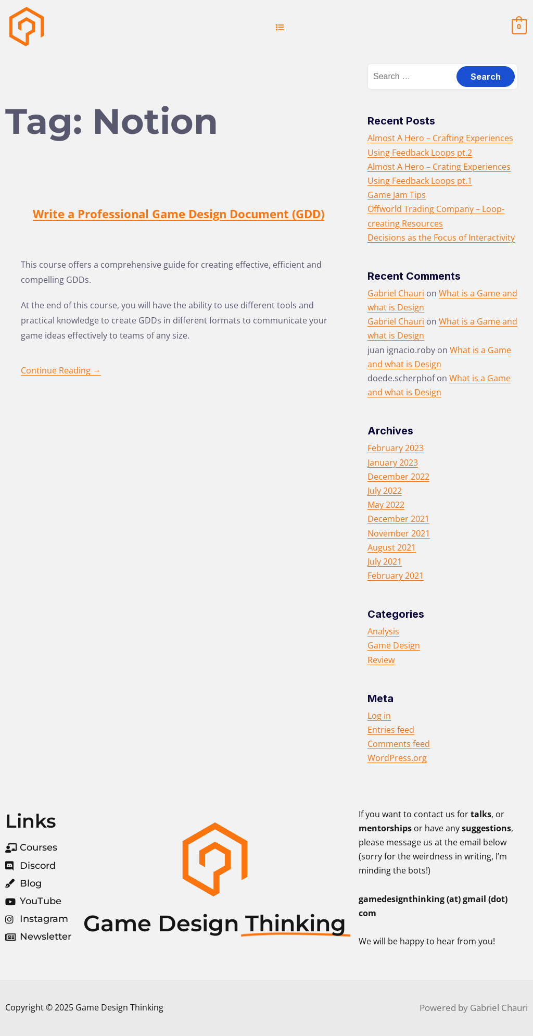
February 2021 (395, 575)
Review (381, 660)
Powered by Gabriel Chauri (474, 1008)
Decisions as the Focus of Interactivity (441, 237)
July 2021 (384, 561)
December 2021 (398, 519)
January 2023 (392, 462)
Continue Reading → (61, 370)
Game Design (393, 645)
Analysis (383, 631)
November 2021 (398, 533)
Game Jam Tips (396, 195)
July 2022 (384, 490)
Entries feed (390, 729)
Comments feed (398, 744)
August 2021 (391, 547)
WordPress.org (397, 758)
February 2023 (395, 448)
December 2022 (398, 476)
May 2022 (385, 504)
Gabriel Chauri (395, 293)
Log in (379, 715)
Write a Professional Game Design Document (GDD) (178, 213)
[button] (280, 27)
